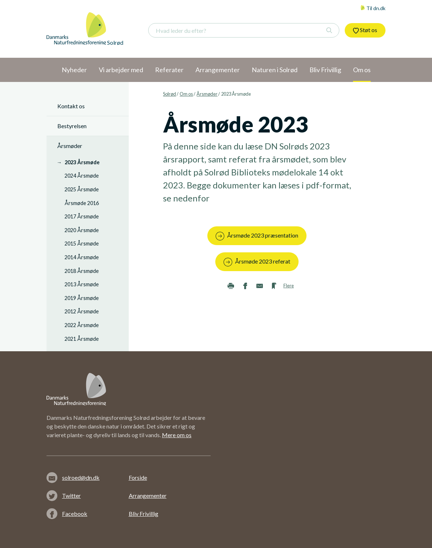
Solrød (169, 94)
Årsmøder (207, 94)
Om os (186, 94)
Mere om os (176, 434)
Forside (138, 477)
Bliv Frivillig (143, 513)
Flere (288, 285)
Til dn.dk (372, 8)
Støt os (365, 30)
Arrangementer (148, 495)
